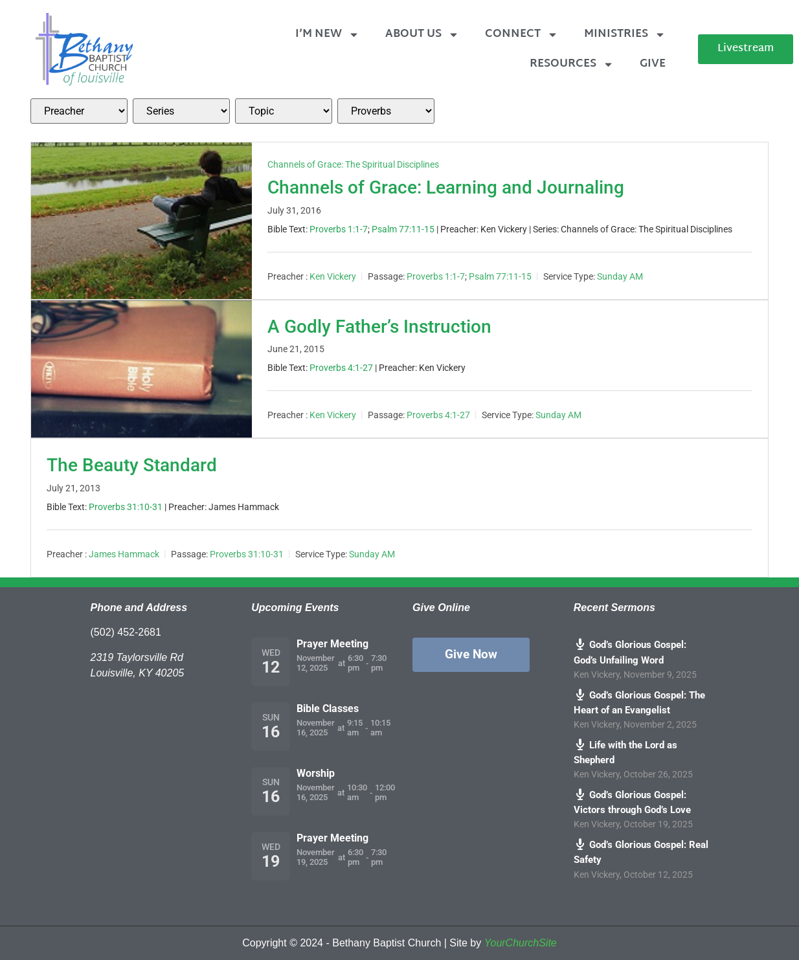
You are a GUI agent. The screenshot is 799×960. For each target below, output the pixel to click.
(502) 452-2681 (126, 632)
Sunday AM (620, 276)
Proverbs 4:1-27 (341, 368)
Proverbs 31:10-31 (126, 507)
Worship (316, 773)
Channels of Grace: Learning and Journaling (445, 187)
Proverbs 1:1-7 (338, 229)
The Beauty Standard (132, 465)
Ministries (625, 35)
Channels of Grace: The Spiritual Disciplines (353, 164)
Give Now (471, 654)
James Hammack (124, 554)
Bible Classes (328, 708)
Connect (521, 35)
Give (653, 64)
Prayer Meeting (332, 644)
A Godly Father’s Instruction (379, 326)
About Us (422, 35)
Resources (572, 64)
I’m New (327, 35)
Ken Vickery (332, 276)
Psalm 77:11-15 (403, 229)
